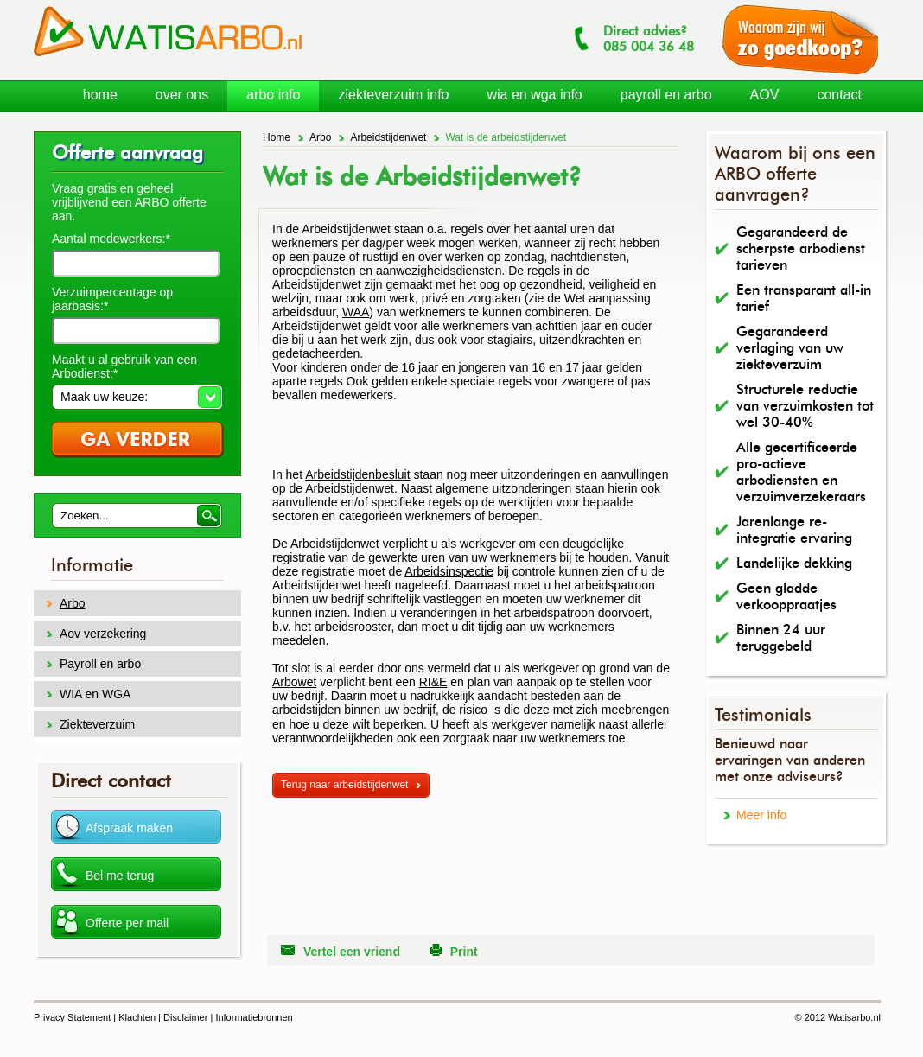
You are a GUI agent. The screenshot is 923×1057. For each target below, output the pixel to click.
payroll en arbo (666, 94)
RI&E (433, 682)
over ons (182, 94)
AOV (765, 94)
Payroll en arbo (100, 664)
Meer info (761, 815)
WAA (355, 312)
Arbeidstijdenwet (388, 137)
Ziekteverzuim (97, 724)
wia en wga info (534, 94)
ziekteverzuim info (393, 94)
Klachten (137, 1017)
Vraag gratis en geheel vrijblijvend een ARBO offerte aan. (129, 202)
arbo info (273, 94)
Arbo (320, 137)
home (100, 94)
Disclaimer (185, 1017)
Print (464, 951)
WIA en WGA (95, 694)
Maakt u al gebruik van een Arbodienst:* (124, 366)
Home (276, 137)
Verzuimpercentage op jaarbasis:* (112, 299)
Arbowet (294, 682)
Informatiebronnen (253, 1017)
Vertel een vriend (351, 951)
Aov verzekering (103, 633)
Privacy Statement (72, 1017)
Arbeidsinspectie (448, 571)
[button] (137, 397)
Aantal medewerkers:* (111, 238)
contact (839, 94)
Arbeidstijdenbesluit (357, 474)
